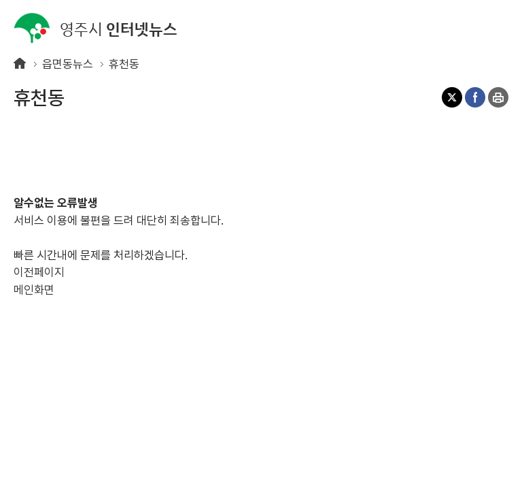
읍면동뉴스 (67, 64)
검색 (471, 27)
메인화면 (34, 290)
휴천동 (124, 64)
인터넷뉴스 (95, 28)
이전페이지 (39, 272)
